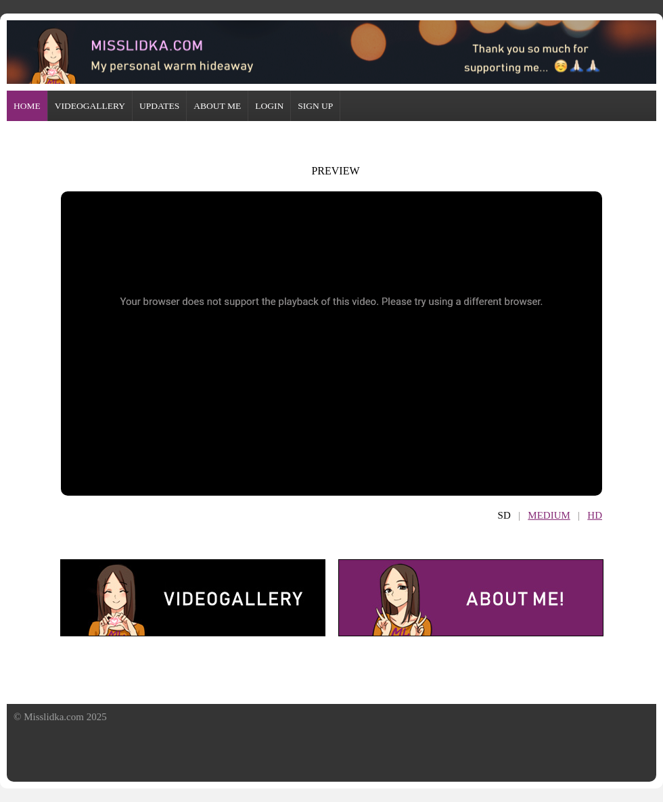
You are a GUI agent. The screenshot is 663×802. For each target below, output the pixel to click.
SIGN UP (315, 106)
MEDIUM (549, 515)
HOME (27, 106)
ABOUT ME (217, 106)
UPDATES (159, 106)
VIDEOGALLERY (90, 106)
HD (594, 515)
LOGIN (269, 106)
